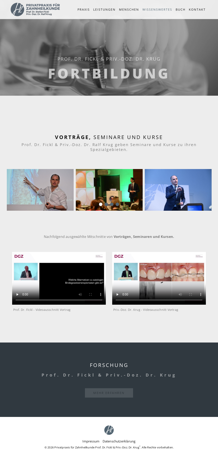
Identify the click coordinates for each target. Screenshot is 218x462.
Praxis (83, 9)
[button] (157, 9)
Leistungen (104, 9)
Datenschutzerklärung (119, 441)
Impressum (90, 441)
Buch (180, 9)
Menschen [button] (129, 9)
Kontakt (197, 9)
